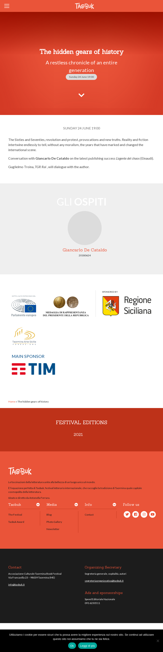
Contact (89, 514)
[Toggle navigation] (8, 6)
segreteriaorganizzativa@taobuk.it (104, 580)
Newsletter (52, 529)
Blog (49, 514)
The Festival (15, 514)
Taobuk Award (16, 521)
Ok (72, 645)
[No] (158, 641)
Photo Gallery (54, 521)
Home (11, 401)
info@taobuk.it (16, 584)
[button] (38, 505)
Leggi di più (87, 645)
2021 (78, 434)
